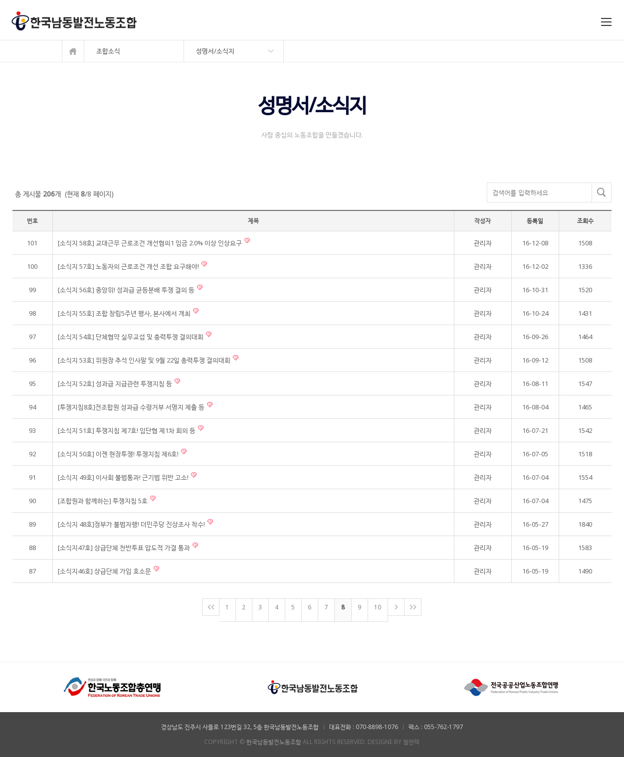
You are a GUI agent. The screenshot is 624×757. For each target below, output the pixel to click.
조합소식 (108, 50)
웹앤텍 (411, 742)
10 (377, 607)
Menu (608, 23)
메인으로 (73, 51)
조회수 (585, 220)
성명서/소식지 (215, 50)
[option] (112, 687)
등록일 (535, 220)
